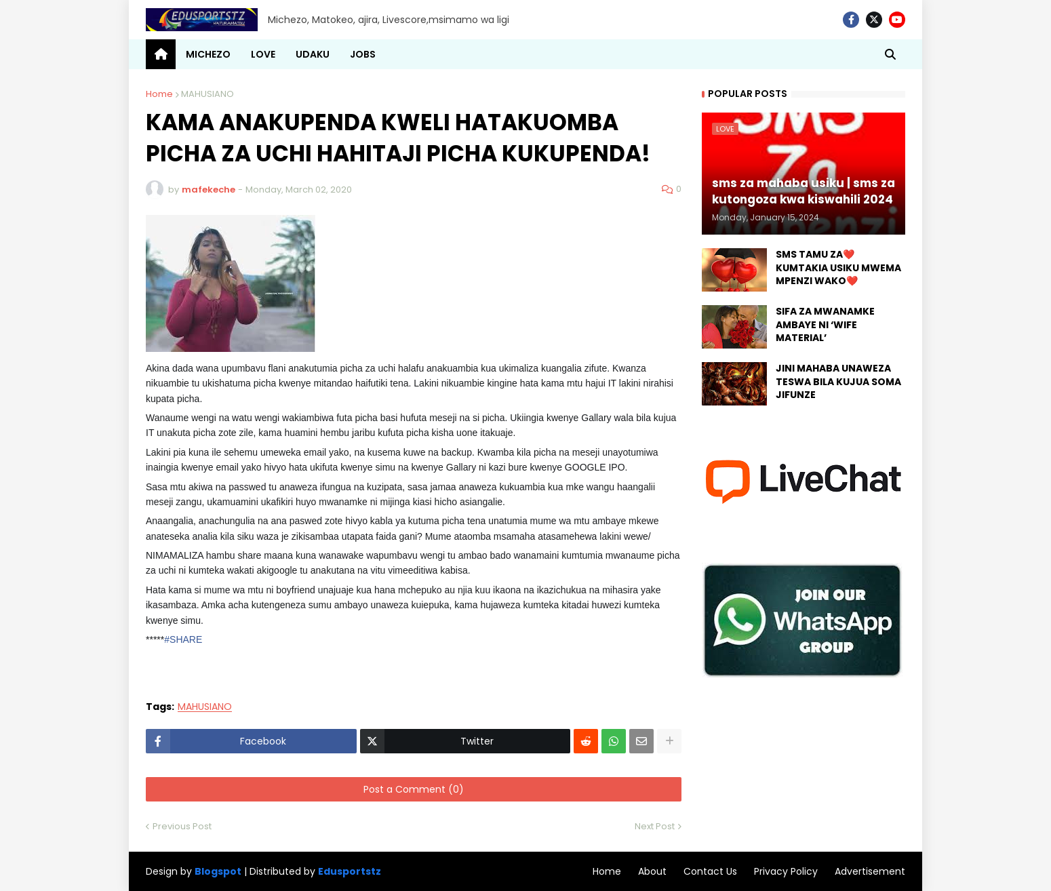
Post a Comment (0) (413, 789)
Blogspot (218, 871)
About (652, 871)
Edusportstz (349, 871)
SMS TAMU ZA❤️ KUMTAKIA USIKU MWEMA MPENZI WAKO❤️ (838, 268)
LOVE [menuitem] (263, 54)
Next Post (655, 826)
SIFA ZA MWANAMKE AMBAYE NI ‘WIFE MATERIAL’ (825, 324)
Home (159, 93)
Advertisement (870, 871)
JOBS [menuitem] (363, 54)
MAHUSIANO (207, 93)
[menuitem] (161, 54)
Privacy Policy (786, 871)
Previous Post (182, 826)
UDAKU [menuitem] (313, 54)
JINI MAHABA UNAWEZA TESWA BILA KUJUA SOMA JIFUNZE (838, 381)
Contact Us (710, 871)
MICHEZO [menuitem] (208, 54)
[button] (890, 54)
